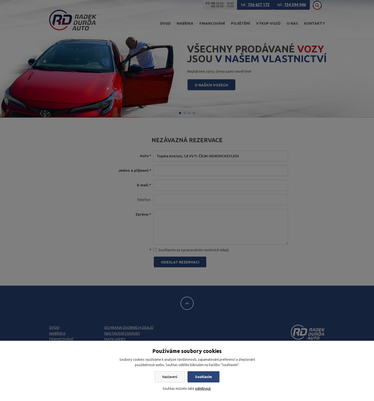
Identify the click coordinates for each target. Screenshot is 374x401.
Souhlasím (203, 377)
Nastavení (169, 377)
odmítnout (203, 389)
